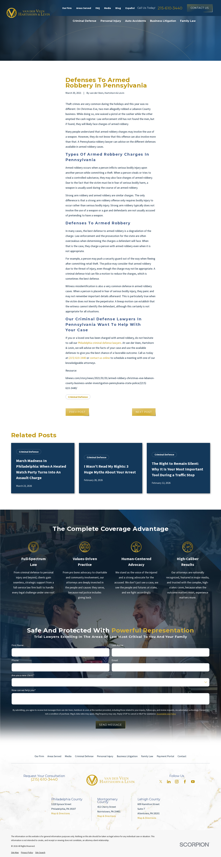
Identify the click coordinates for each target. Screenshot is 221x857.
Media (107, 8)
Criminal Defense (78, 396)
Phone (15, 660)
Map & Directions (60, 813)
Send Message (110, 724)
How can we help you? (24, 690)
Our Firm (67, 8)
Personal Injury (105, 756)
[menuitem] (15, 852)
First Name (17, 645)
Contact (182, 756)
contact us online (100, 358)
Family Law (147, 756)
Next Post (144, 411)
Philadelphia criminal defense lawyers (99, 343)
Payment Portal (165, 756)
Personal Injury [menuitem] (111, 20)
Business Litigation (127, 756)
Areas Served (83, 8)
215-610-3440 (170, 8)
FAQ (98, 8)
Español (130, 8)
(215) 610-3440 (77, 358)
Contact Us (200, 7)
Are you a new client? (23, 675)
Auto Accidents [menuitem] (135, 20)
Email (115, 660)
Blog (118, 8)
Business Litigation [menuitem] (163, 20)
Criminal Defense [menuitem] (84, 20)
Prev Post (77, 411)
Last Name (117, 645)
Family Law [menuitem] (188, 20)
